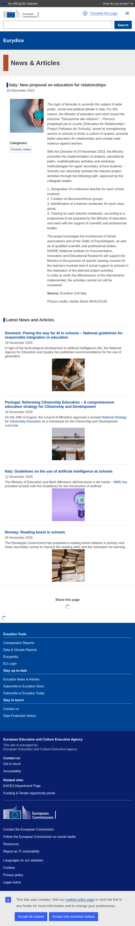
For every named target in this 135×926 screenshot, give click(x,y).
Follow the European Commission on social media (39, 836)
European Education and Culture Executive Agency (43, 739)
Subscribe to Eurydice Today (23, 693)
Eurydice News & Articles (21, 679)
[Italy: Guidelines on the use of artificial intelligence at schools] (68, 505)
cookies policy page (80, 899)
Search (123, 25)
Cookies (9, 867)
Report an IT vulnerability (21, 851)
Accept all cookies (31, 916)
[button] (127, 13)
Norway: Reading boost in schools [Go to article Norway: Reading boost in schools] (35, 532)
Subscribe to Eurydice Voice (23, 686)
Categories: (19, 143)
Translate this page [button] (103, 13)
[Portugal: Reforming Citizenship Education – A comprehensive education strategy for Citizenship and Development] (68, 444)
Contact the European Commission (28, 829)
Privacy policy (13, 875)
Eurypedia (10, 656)
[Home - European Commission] (39, 13)
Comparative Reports (18, 643)
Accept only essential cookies (73, 916)
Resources (11, 844)
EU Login (10, 663)
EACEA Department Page (22, 786)
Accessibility (12, 771)
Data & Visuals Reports (20, 650)
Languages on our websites (23, 860)
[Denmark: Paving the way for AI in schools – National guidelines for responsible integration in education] (68, 375)
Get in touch (12, 764)
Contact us (11, 709)
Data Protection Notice (19, 716)
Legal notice (12, 882)
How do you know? (118, 3)
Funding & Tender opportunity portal (29, 793)
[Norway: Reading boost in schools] (68, 566)
